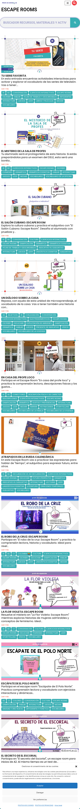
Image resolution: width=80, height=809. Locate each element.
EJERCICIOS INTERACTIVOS (42, 93)
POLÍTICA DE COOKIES (26, 805)
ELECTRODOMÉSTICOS (40, 319)
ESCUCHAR (19, 323)
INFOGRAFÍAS (65, 97)
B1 (3, 93)
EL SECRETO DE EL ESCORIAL (19, 755)
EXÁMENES (7, 172)
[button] (76, 766)
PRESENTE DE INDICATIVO (47, 327)
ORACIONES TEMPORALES (52, 486)
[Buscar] (74, 3)
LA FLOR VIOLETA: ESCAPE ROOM (22, 611)
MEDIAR (60, 101)
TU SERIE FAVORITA (13, 75)
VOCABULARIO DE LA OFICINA (59, 176)
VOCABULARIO (9, 105)
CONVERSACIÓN (20, 93)
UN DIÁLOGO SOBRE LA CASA (20, 297)
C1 (14, 554)
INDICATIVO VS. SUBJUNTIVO (51, 248)
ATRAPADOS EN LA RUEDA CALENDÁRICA (27, 456)
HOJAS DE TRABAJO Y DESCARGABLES (40, 97)
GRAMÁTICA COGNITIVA (39, 172)
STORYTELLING (62, 407)
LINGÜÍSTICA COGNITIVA (46, 252)
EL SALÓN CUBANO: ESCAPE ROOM (23, 222)
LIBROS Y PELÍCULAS (44, 101)
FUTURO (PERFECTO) (42, 478)
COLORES (17, 701)
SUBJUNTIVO (65, 252)
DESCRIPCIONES (10, 398)
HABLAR (17, 97)
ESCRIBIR (7, 97)
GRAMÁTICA (20, 172)
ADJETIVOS (13, 315)
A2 (4, 315)
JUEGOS (21, 101)
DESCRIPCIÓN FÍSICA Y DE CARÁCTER (44, 394)
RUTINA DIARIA (46, 407)
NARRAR (33, 407)
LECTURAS (50, 482)
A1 (3, 394)
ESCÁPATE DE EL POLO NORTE (20, 683)
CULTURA (34, 239)
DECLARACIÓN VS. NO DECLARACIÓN (29, 474)
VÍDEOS (65, 327)
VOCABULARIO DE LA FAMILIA (30, 411)
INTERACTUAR (9, 101)
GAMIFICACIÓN (26, 244)
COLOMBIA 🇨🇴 (24, 554)
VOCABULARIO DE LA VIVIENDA (31, 331)
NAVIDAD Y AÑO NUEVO (13, 709)
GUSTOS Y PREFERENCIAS (43, 403)
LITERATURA (32, 486)
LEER (30, 101)
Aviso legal (58, 805)
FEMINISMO (37, 633)
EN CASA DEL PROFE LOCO (18, 377)
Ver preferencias (40, 799)
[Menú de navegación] (68, 3)
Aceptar (40, 786)
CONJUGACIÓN (32, 315)
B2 (8, 93)
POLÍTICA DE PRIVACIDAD (44, 805)
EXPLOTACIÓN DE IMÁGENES (39, 323)
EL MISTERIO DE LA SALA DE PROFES (23, 151)
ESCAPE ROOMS (64, 93)
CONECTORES (19, 394)
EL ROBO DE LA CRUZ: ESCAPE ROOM (24, 536)
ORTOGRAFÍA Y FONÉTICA (37, 709)
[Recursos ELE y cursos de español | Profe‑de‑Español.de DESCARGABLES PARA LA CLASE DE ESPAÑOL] (9, 3)
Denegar (40, 792)
